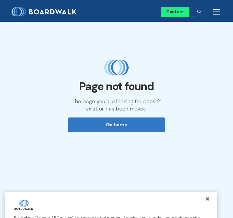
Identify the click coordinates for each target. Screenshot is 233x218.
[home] (46, 12)
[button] (199, 12)
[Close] (207, 202)
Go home (116, 124)
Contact (175, 12)
